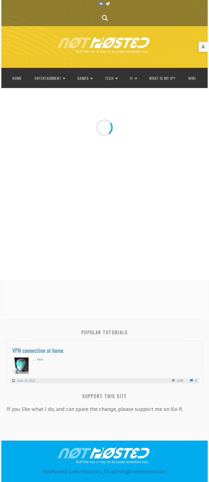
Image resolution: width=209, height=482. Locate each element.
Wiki (192, 78)
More (40, 359)
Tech (109, 78)
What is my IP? (162, 78)
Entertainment (48, 78)
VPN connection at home (37, 350)
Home (17, 78)
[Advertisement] (104, 298)
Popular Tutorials (104, 332)
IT (131, 78)
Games (83, 78)
